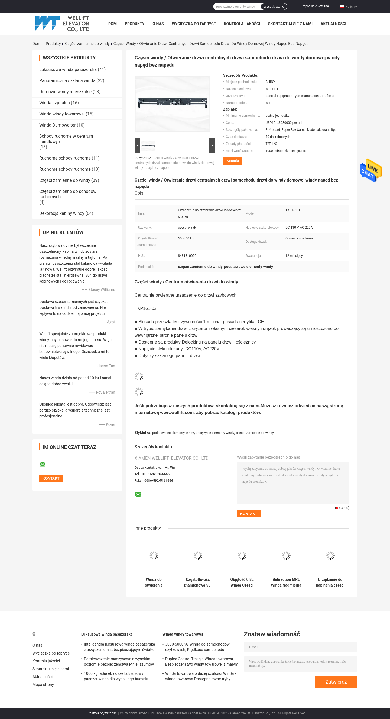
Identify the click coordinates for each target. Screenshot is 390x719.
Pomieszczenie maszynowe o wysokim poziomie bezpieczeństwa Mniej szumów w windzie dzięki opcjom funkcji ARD (119, 662)
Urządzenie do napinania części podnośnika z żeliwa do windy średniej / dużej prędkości (330, 582)
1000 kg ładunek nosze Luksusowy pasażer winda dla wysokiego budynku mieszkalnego (117, 677)
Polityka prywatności (102, 713)
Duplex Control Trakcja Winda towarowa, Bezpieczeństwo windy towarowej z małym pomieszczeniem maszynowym (201, 662)
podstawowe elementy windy (173, 433)
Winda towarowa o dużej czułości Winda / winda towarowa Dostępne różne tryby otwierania (200, 677)
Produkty (134, 24)
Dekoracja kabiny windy (61, 213)
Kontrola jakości (242, 24)
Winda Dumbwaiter (57, 125)
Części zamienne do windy (87, 43)
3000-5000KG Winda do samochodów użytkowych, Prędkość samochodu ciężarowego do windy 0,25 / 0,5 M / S (197, 647)
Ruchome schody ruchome (65, 158)
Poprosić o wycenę (315, 6)
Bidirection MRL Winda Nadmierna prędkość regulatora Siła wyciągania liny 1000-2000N (286, 582)
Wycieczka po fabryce (194, 24)
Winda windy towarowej (62, 113)
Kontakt (233, 161)
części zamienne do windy (255, 433)
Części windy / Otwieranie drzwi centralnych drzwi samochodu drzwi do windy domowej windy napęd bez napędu (174, 163)
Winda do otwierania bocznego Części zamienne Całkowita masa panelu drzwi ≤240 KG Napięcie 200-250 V (153, 582)
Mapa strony (43, 684)
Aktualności (333, 24)
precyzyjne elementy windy (215, 433)
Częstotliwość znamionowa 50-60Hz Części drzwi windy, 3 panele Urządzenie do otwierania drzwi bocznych (197, 582)
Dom (112, 24)
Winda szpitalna (54, 102)
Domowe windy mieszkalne (65, 91)
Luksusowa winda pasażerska (68, 69)
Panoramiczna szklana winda (67, 80)
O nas (158, 24)
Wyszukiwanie (274, 6)
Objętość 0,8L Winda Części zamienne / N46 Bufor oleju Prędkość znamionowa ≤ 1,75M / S (242, 582)
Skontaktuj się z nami (290, 24)
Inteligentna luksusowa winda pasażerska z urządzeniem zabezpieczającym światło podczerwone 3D (119, 647)
